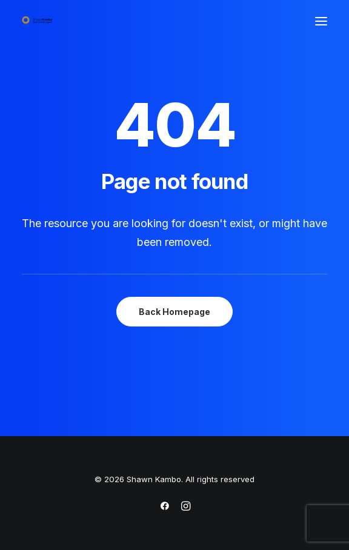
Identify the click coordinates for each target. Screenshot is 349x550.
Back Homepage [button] (174, 311)
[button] (321, 21)
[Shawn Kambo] (37, 20)
